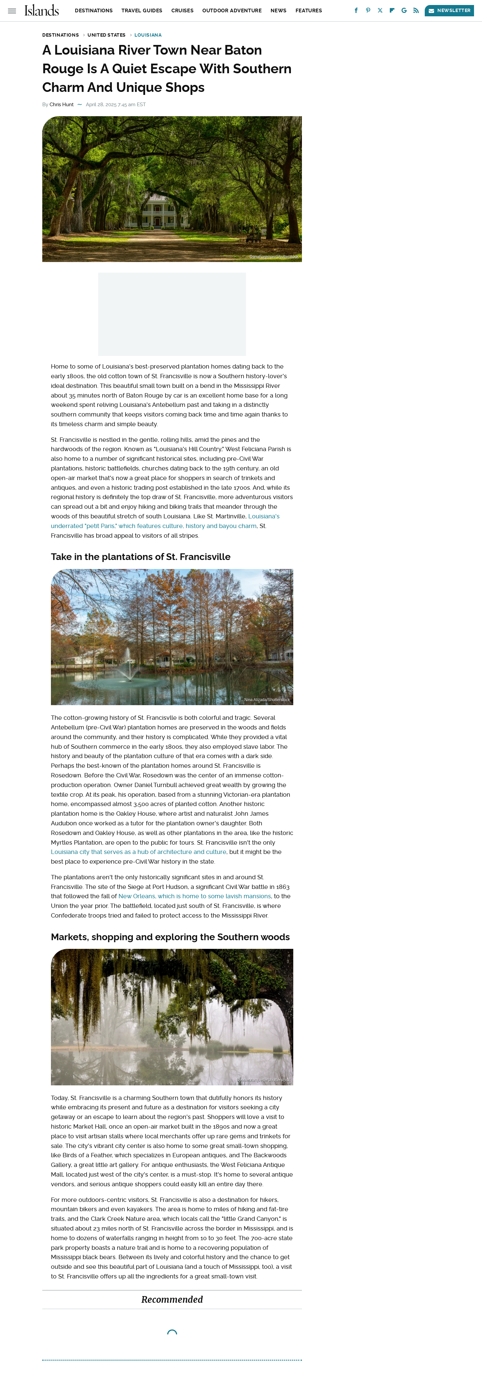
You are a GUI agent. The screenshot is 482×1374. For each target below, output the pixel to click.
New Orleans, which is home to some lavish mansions (195, 896)
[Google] (404, 12)
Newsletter (449, 10)
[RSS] (416, 12)
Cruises (182, 11)
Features (309, 11)
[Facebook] (356, 12)
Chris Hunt (62, 105)
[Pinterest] (368, 12)
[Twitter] (380, 12)
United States (107, 35)
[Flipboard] (392, 12)
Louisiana (147, 35)
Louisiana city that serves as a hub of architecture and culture (138, 851)
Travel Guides (141, 11)
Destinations (94, 11)
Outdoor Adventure (232, 11)
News (278, 11)
